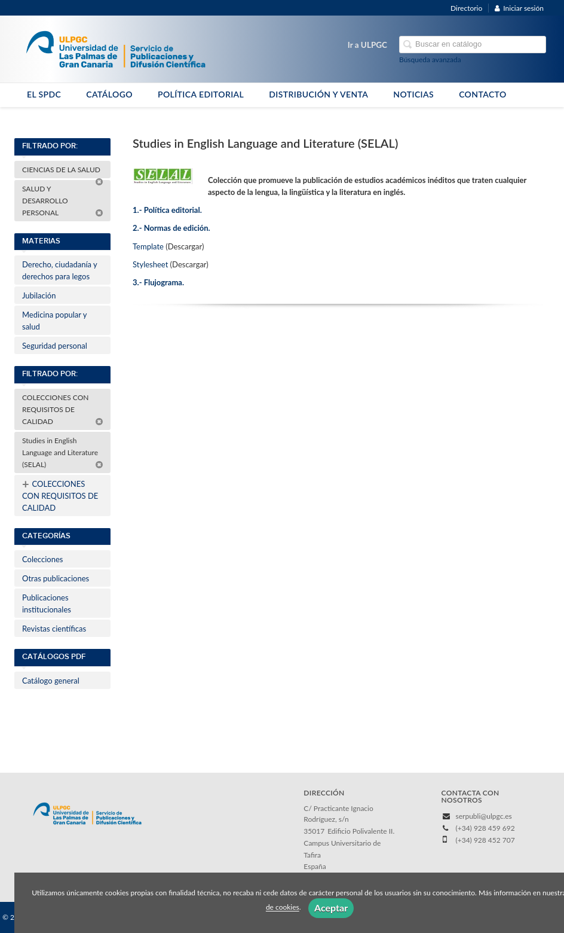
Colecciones (42, 559)
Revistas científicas (54, 628)
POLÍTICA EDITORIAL (201, 94)
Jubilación (39, 295)
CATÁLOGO (109, 94)
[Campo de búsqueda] (472, 44)
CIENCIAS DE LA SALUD (62, 171)
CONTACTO (483, 94)
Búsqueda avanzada (430, 59)
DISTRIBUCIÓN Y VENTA (318, 94)
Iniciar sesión (519, 8)
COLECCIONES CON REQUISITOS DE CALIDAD (62, 409)
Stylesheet (150, 264)
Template (148, 246)
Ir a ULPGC (367, 45)
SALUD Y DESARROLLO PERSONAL (62, 200)
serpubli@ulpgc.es (484, 816)
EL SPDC (44, 94)
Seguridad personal (54, 345)
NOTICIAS (413, 94)
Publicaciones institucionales (46, 603)
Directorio (466, 8)
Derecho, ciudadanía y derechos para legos (59, 270)
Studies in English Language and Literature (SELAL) (62, 452)
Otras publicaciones (55, 578)
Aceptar (331, 907)
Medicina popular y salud (54, 320)
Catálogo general (50, 680)
